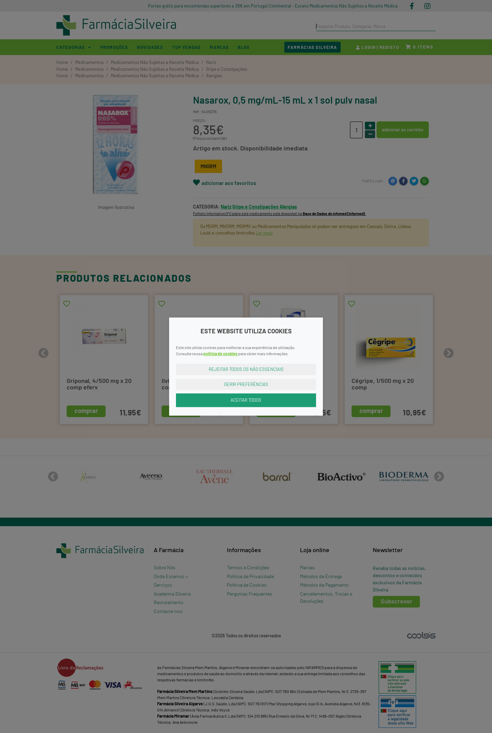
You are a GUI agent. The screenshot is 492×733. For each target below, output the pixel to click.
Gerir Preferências (246, 384)
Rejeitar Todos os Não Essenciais (246, 369)
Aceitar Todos (246, 400)
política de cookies (220, 353)
